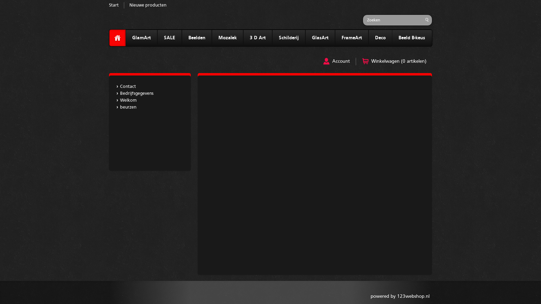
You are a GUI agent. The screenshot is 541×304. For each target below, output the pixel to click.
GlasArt (320, 38)
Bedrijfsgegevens (137, 93)
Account (341, 61)
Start (114, 5)
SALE (169, 38)
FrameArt (352, 38)
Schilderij (289, 38)
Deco (380, 38)
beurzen (128, 107)
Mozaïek (227, 38)
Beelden (196, 38)
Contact (128, 86)
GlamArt (141, 38)
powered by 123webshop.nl (400, 296)
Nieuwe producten (147, 5)
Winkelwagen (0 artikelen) (398, 61)
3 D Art (258, 38)
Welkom (128, 100)
